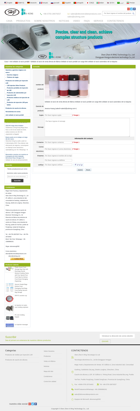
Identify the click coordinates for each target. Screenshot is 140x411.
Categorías (10, 350)
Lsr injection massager (21, 325)
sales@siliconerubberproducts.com (86, 14)
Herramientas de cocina (13, 111)
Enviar (105, 341)
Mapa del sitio (48, 371)
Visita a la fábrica (49, 361)
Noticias (64, 21)
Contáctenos (115, 21)
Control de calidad (50, 381)
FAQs (87, 21)
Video (76, 21)
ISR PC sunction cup (21, 296)
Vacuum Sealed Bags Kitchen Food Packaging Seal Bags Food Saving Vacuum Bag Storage (21, 289)
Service (98, 21)
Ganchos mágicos (12, 75)
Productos (23, 21)
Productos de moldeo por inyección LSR (19, 355)
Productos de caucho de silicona (16, 108)
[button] (137, 41)
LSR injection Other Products (16, 85)
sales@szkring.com (76, 17)
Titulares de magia (12, 77)
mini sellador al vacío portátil (19, 61)
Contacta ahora (17, 258)
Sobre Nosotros (44, 21)
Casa (9, 21)
